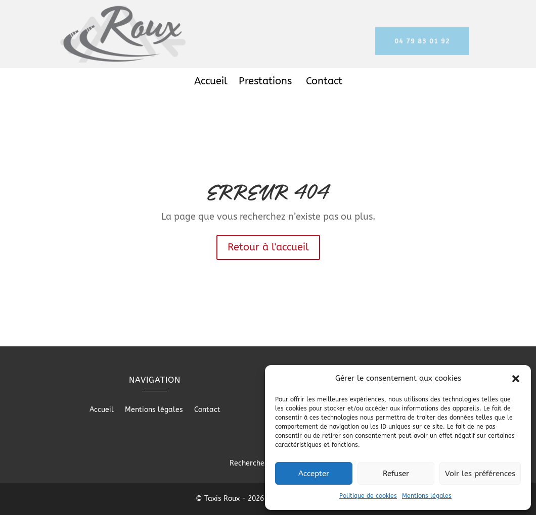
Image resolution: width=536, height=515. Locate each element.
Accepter (313, 473)
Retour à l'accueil (268, 247)
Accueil (211, 82)
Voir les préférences (480, 473)
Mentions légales (427, 495)
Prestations (267, 82)
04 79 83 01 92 (422, 44)
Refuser (396, 473)
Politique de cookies (368, 495)
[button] (516, 379)
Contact (324, 82)
